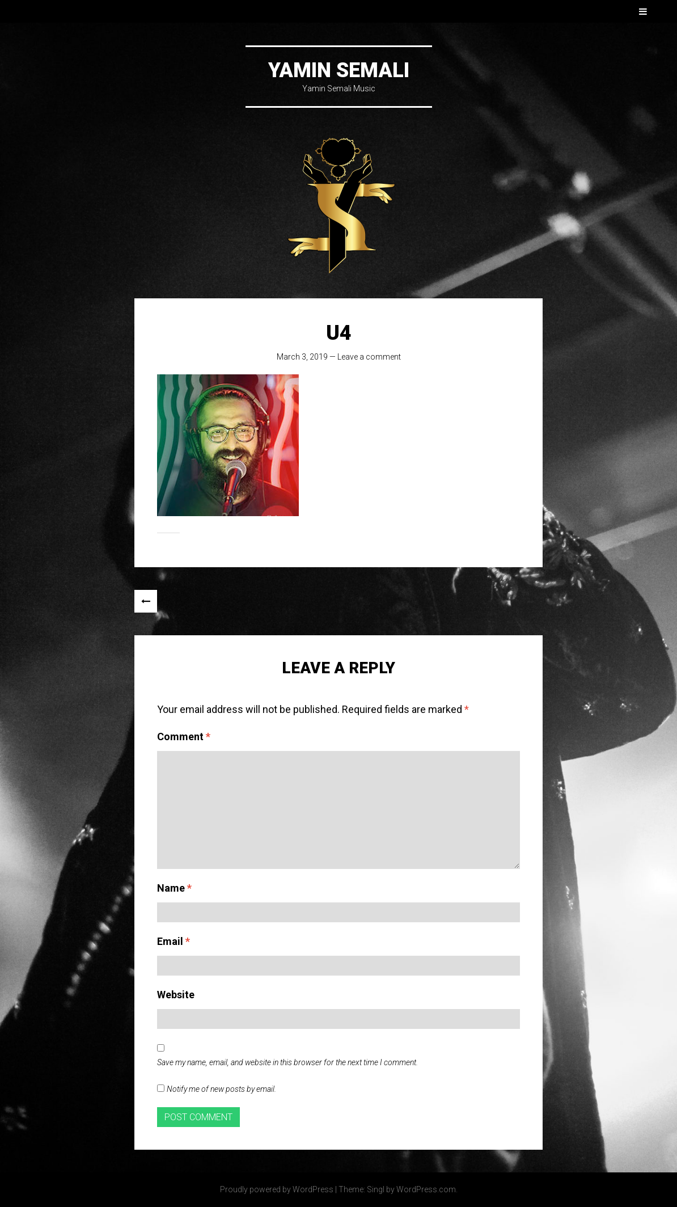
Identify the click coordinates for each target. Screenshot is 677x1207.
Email (173, 941)
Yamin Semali (338, 70)
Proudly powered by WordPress (276, 1189)
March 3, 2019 (302, 356)
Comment (183, 736)
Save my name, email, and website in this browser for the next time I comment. (287, 1062)
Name (174, 888)
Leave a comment (369, 356)
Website (175, 995)
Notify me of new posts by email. (221, 1089)
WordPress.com (426, 1189)
